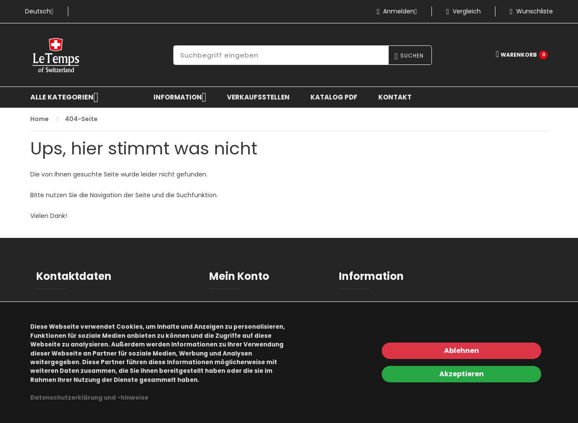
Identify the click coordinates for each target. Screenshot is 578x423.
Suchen (412, 55)
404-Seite (81, 119)
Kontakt (395, 97)
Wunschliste (531, 11)
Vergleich (463, 11)
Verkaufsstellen (258, 97)
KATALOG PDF (334, 97)
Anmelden (400, 11)
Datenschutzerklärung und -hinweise (89, 398)
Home (39, 119)
